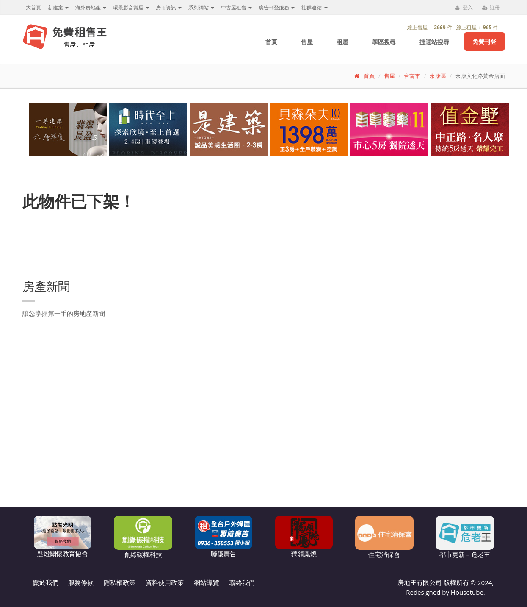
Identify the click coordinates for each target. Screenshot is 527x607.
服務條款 (81, 582)
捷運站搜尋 (434, 42)
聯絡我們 (242, 582)
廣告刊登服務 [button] (277, 7)
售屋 (307, 42)
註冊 (491, 7)
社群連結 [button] (314, 7)
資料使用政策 (165, 582)
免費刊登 (484, 41)
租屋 (342, 42)
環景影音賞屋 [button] (131, 7)
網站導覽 (206, 582)
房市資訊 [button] (169, 7)
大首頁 (33, 7)
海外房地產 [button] (90, 7)
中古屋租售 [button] (236, 7)
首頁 (271, 42)
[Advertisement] (371, 465)
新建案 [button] (58, 7)
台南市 (412, 76)
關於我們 (45, 582)
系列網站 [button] (201, 7)
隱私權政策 (119, 582)
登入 (464, 7)
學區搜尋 (384, 42)
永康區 (438, 76)
